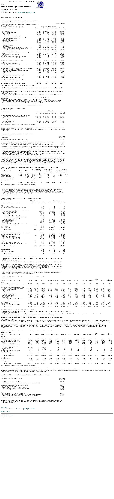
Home (2, 492)
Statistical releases (5, 489)
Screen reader (19, 12)
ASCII (25, 12)
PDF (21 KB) (31, 12)
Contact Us (8, 493)
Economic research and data (9, 492)
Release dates (4, 11)
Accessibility (3, 493)
